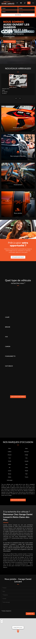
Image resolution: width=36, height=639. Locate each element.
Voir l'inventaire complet (18, 396)
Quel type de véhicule (18, 281)
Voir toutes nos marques (18, 500)
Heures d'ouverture (9, 41)
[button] (18, 631)
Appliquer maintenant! (18, 257)
